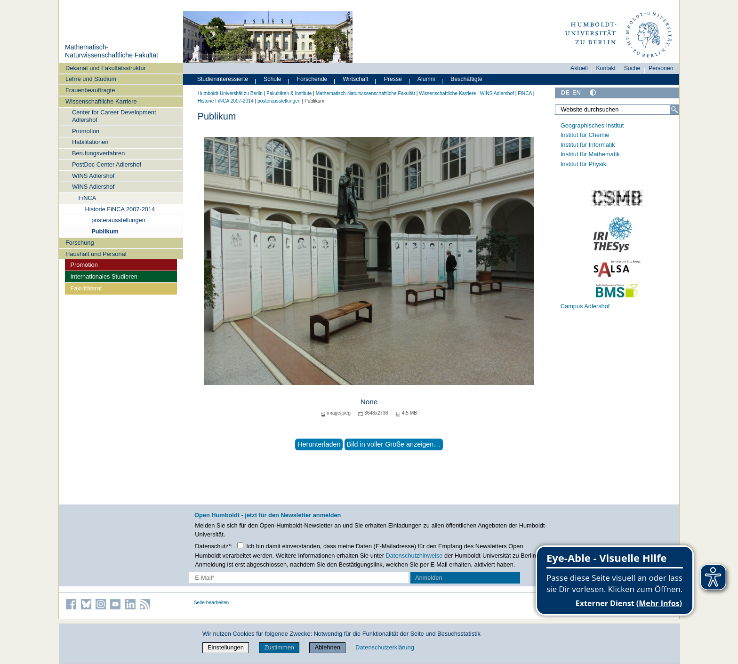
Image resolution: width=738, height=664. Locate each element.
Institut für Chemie (585, 134)
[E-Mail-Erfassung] (299, 577)
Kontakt (606, 68)
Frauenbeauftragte (90, 90)
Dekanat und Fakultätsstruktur (105, 68)
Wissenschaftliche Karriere (100, 101)
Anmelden (428, 577)
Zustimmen (279, 647)
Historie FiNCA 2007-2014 (120, 209)
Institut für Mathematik (590, 154)
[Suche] (674, 109)
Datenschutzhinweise (414, 555)
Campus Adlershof (585, 306)
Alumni (426, 79)
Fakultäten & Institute (289, 93)
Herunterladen (318, 444)
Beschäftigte (466, 79)
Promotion (85, 131)
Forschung (79, 242)
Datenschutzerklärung (384, 647)
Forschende (312, 79)
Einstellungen (226, 647)
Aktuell (579, 68)
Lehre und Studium (90, 78)
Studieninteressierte (222, 79)
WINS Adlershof (93, 175)
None (369, 402)
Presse (393, 79)
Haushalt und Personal (95, 253)
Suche (632, 68)
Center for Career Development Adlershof (114, 116)
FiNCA (87, 197)
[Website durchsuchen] (617, 109)
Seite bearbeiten (211, 602)
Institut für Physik (583, 164)
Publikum (105, 231)
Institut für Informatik (588, 144)
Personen (661, 68)
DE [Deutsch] (565, 92)
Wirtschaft (356, 79)
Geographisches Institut (592, 125)
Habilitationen (90, 141)
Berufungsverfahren (98, 153)
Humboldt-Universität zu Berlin (230, 93)
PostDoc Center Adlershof (106, 164)
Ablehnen (327, 647)
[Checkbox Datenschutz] (240, 545)
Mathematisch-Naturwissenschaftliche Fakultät (111, 51)
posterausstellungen (118, 220)
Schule (272, 79)
